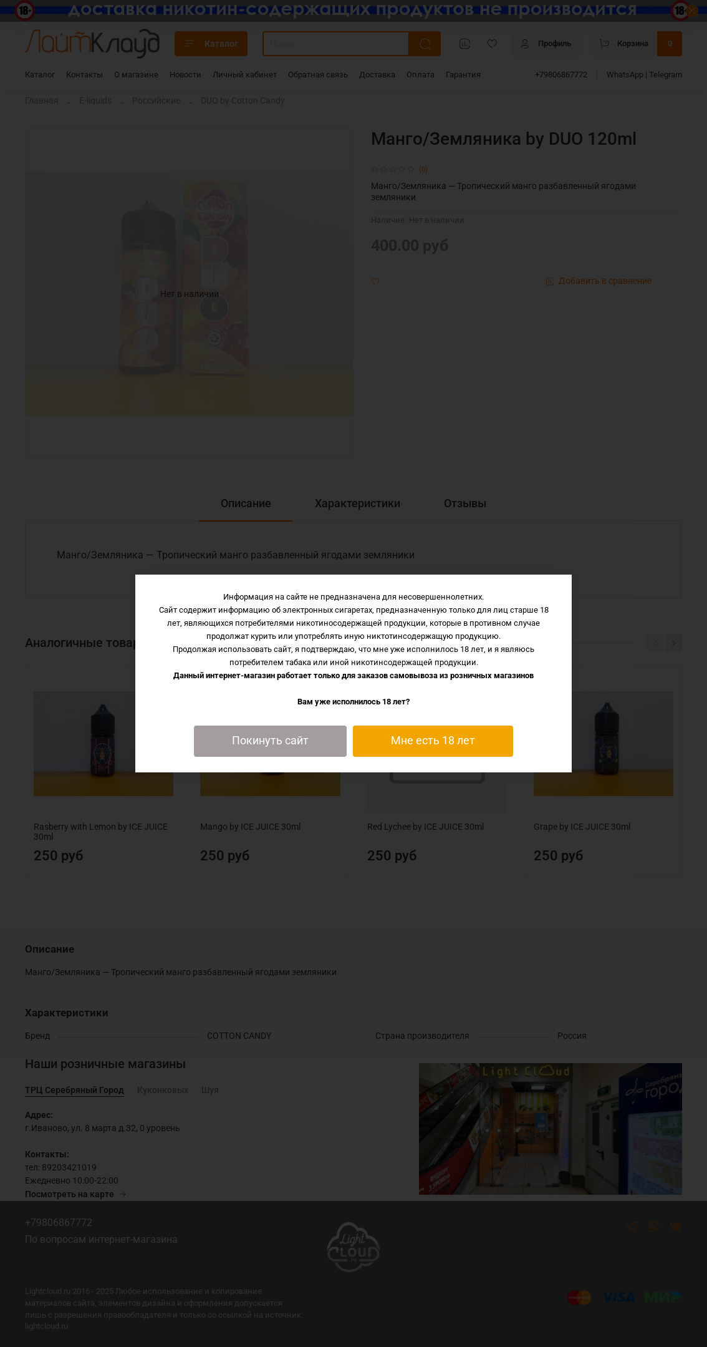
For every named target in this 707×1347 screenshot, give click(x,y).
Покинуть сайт (270, 740)
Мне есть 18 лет (433, 740)
